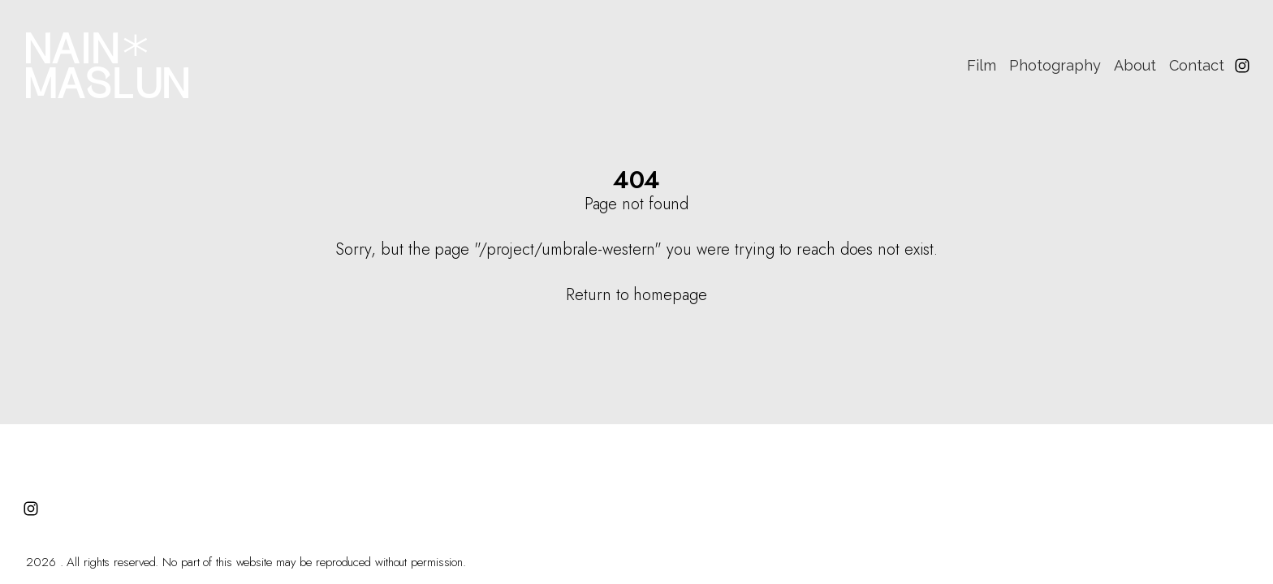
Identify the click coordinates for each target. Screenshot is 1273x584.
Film (981, 65)
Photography (1055, 65)
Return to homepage (636, 295)
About (1135, 65)
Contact (1196, 65)
